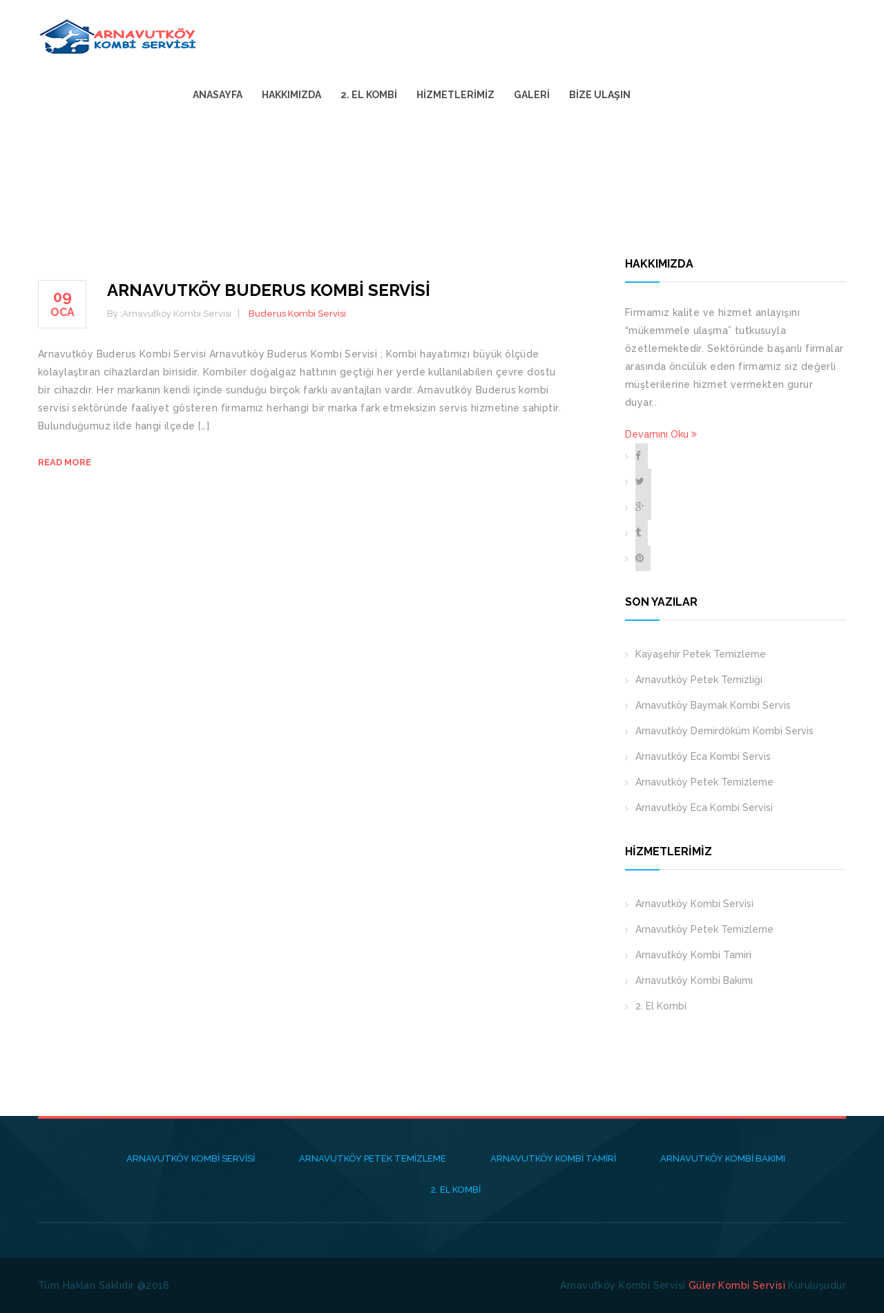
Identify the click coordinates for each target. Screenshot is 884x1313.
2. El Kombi (576, 35)
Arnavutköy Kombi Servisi (694, 903)
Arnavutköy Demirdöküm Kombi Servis (724, 730)
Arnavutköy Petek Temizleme (704, 782)
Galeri (739, 35)
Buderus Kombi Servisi (297, 313)
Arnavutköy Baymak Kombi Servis (713, 705)
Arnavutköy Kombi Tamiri (693, 954)
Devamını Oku (661, 434)
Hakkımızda (498, 35)
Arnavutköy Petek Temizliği (698, 679)
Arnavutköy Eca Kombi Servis (703, 756)
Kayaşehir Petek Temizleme (700, 654)
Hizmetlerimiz (663, 35)
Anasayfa (425, 35)
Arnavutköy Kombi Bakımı (694, 980)
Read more (64, 462)
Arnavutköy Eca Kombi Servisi (704, 807)
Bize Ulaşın (807, 35)
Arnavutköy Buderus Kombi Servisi (268, 290)
